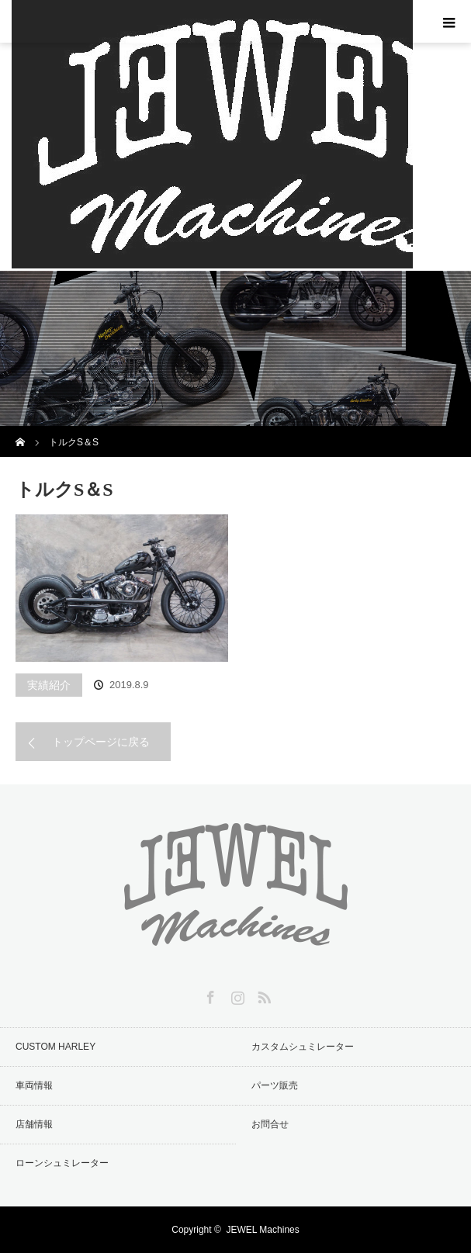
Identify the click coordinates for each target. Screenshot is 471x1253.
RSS (262, 994)
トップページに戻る (101, 742)
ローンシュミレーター (62, 1163)
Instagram (236, 994)
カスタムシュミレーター (302, 1046)
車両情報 (34, 1085)
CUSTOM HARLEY (55, 1046)
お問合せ (270, 1124)
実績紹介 (49, 685)
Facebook (208, 994)
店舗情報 (34, 1124)
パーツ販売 (274, 1085)
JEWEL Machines (262, 1229)
